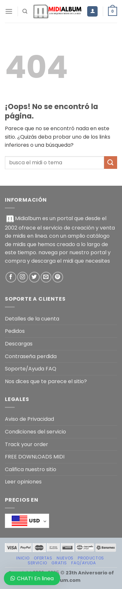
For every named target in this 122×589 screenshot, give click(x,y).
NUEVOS (65, 558)
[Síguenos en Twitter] (34, 277)
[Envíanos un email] (46, 277)
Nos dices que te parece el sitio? (46, 381)
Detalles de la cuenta (32, 318)
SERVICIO (37, 563)
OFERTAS (43, 558)
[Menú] (9, 11)
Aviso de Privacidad (29, 419)
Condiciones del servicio (35, 431)
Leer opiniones (23, 481)
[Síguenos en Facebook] (11, 277)
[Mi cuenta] (92, 11)
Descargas (19, 343)
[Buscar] (24, 11)
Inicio (23, 558)
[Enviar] (110, 162)
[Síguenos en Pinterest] (57, 277)
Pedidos (15, 331)
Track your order (26, 444)
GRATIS (59, 563)
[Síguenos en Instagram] (22, 277)
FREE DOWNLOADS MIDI (34, 456)
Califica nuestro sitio (30, 469)
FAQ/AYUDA (83, 563)
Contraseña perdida (31, 356)
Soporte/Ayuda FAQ (30, 368)
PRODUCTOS (91, 558)
